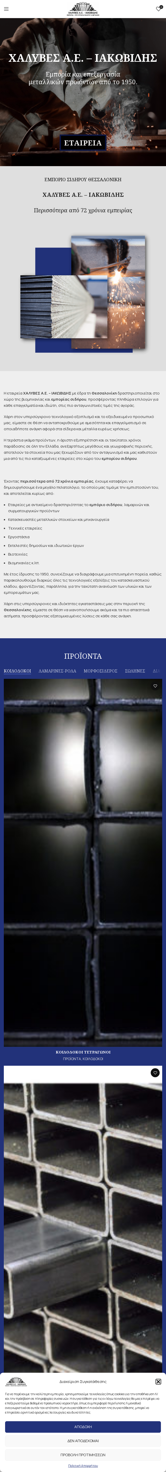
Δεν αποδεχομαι (83, 1440)
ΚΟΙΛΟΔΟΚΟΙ (93, 1058)
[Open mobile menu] (6, 9)
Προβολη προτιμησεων (83, 1454)
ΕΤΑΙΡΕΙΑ (83, 142)
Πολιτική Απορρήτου (83, 1466)
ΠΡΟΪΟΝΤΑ (72, 1058)
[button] (158, 1381)
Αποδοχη (83, 1426)
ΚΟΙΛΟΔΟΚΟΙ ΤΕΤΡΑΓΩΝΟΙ (83, 1051)
